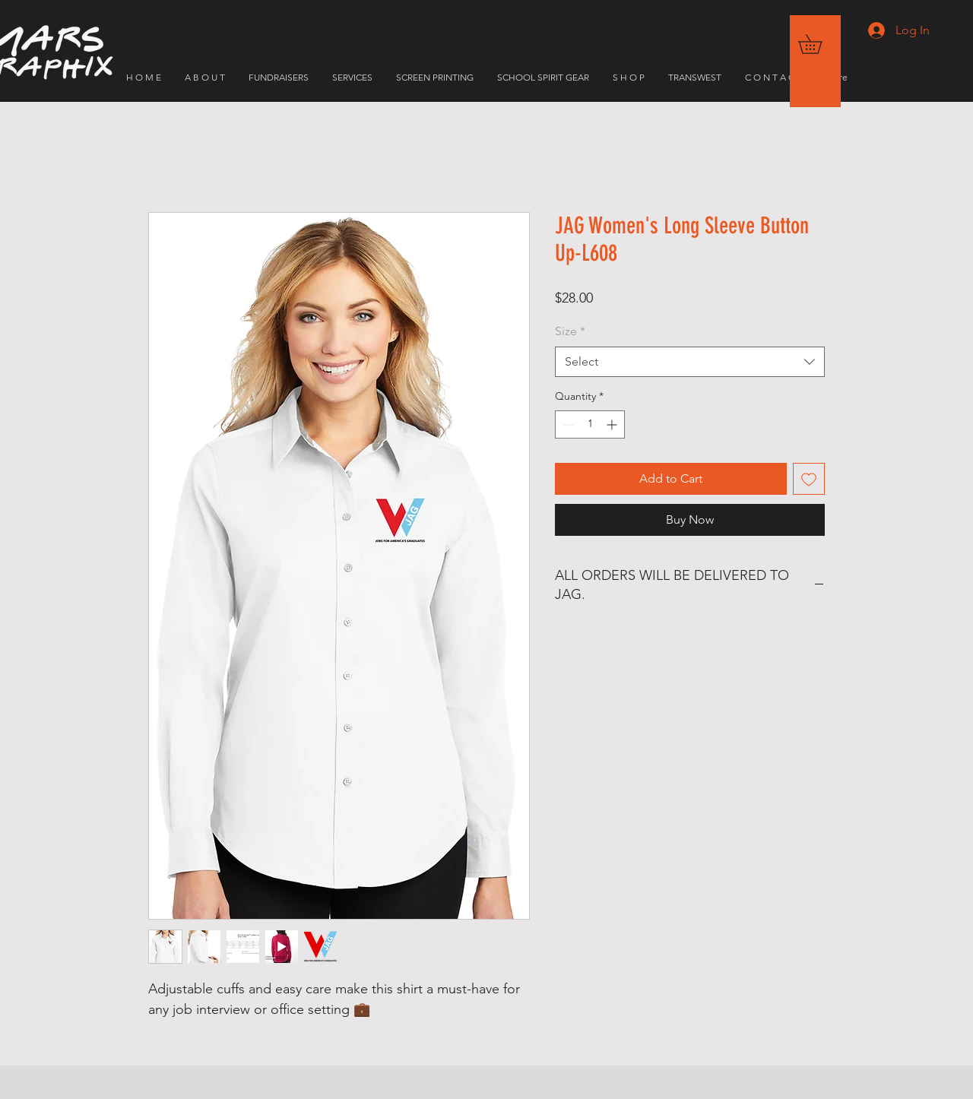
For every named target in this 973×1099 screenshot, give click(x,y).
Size (570, 331)
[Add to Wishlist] (809, 479)
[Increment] (613, 424)
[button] (819, 44)
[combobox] (690, 362)
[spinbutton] (590, 424)
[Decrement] (566, 424)
